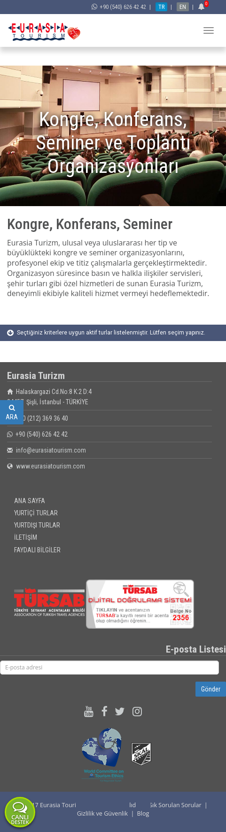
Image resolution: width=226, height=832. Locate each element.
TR (161, 6)
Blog (143, 813)
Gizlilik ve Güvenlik (102, 813)
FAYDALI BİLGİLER (37, 550)
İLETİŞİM (25, 537)
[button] (202, 6)
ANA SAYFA (29, 501)
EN (182, 6)
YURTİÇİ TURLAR (36, 513)
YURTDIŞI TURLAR (37, 525)
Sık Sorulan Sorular (175, 805)
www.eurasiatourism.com (50, 466)
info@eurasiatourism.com (51, 450)
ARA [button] (12, 412)
